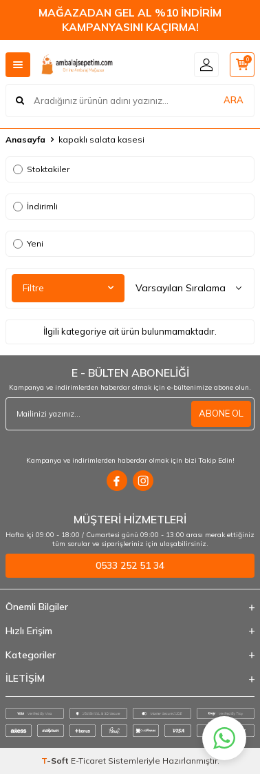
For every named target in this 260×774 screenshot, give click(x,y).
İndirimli (35, 206)
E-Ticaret (88, 760)
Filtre (68, 288)
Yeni (28, 243)
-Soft (56, 760)
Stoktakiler (41, 169)
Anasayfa (25, 139)
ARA (233, 99)
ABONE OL (221, 413)
